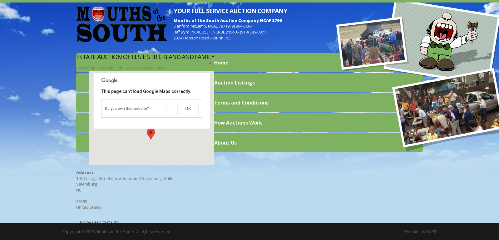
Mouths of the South (121, 23)
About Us (225, 142)
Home (221, 62)
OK (188, 108)
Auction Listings (234, 82)
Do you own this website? (127, 108)
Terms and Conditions (241, 102)
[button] (151, 134)
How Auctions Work (238, 122)
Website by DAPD (420, 231)
